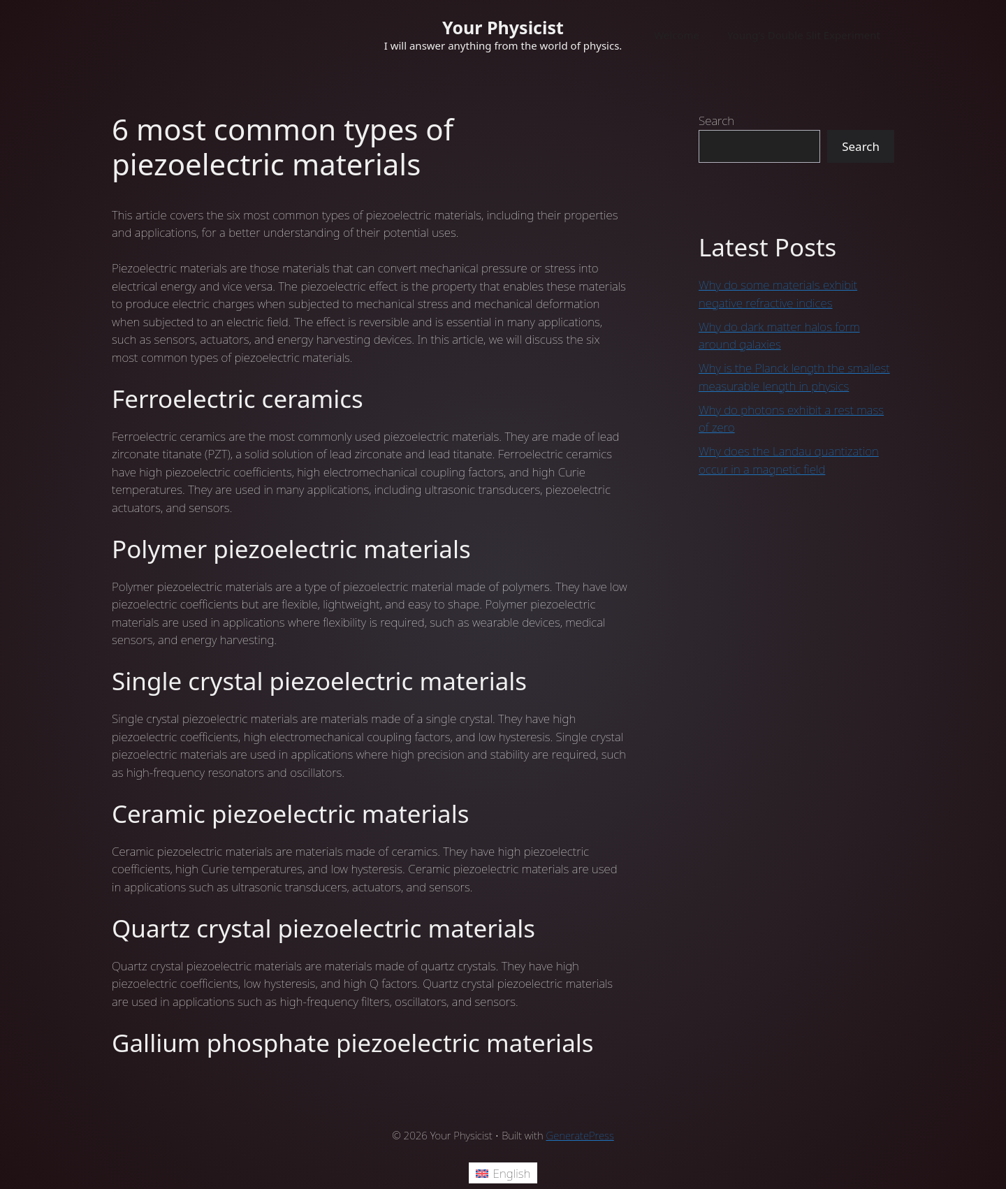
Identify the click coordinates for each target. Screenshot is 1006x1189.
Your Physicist (503, 27)
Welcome (676, 35)
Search (716, 120)
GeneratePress (580, 1135)
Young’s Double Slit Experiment (803, 35)
